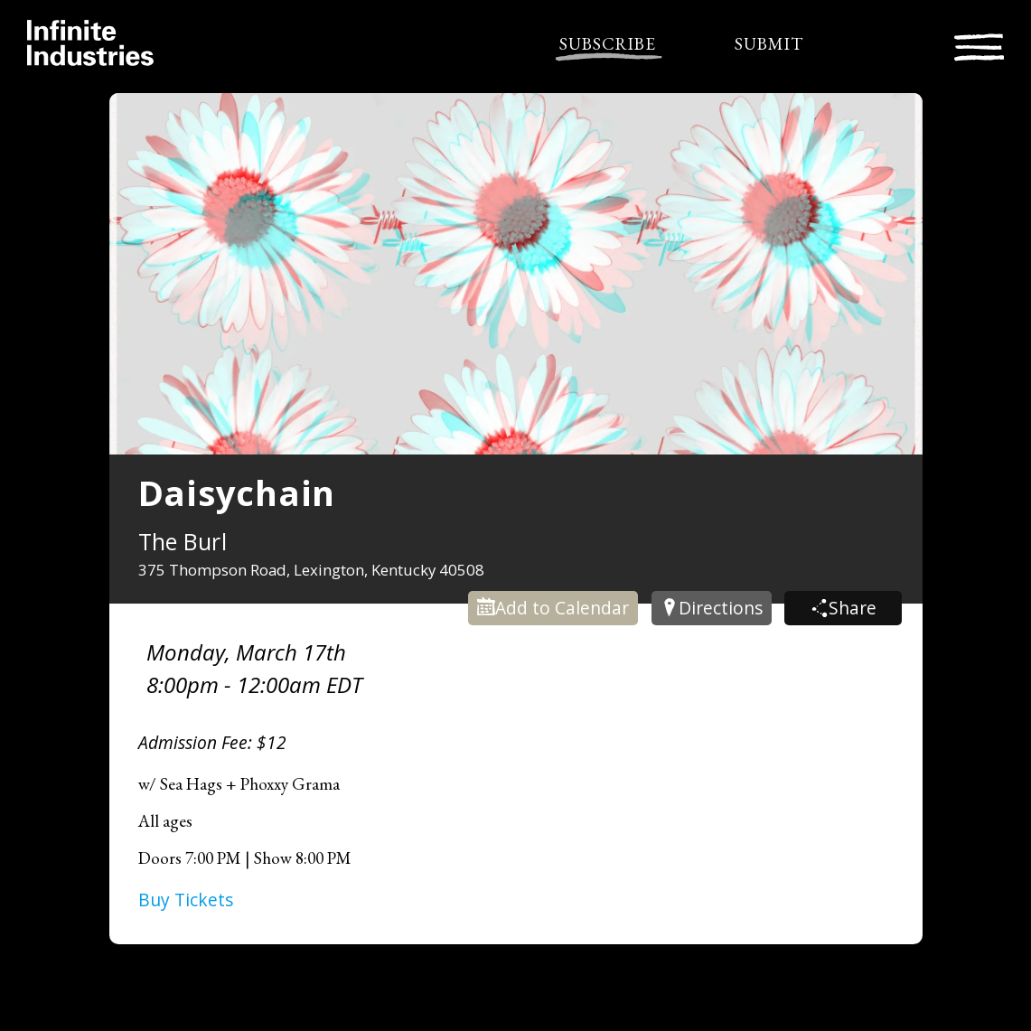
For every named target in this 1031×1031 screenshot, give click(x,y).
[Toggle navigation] (979, 44)
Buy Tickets (185, 899)
